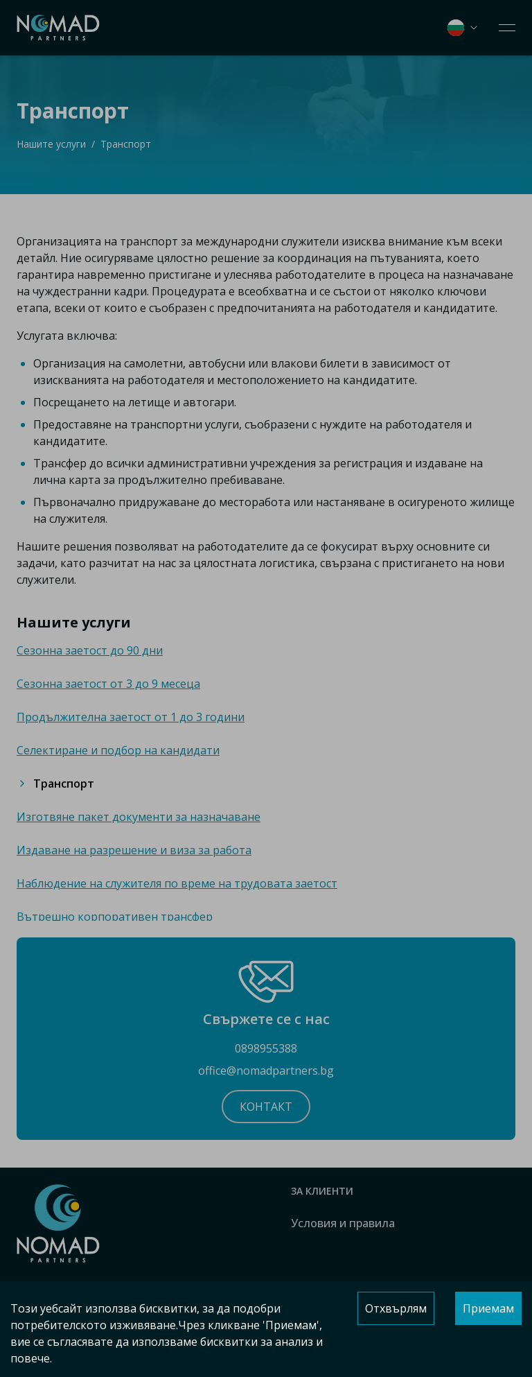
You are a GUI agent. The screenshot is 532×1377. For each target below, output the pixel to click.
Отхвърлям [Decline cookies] (396, 1308)
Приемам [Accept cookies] (488, 1308)
